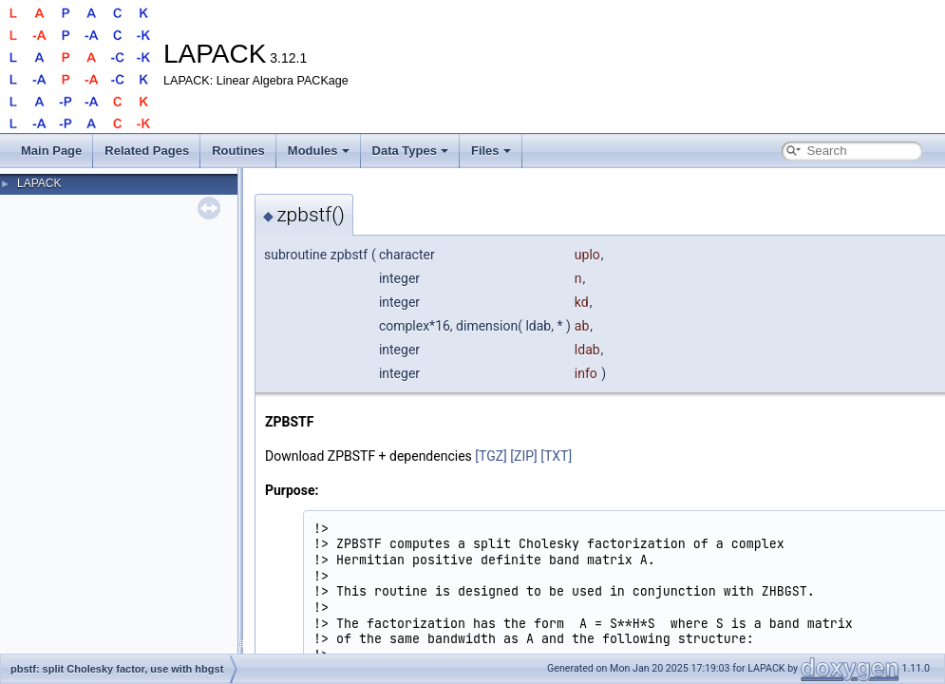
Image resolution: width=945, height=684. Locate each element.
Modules (319, 150)
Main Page (51, 150)
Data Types (410, 150)
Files (491, 150)
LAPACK (39, 183)
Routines (238, 150)
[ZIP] (523, 456)
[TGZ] (491, 456)
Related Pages (146, 150)
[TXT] (556, 456)
